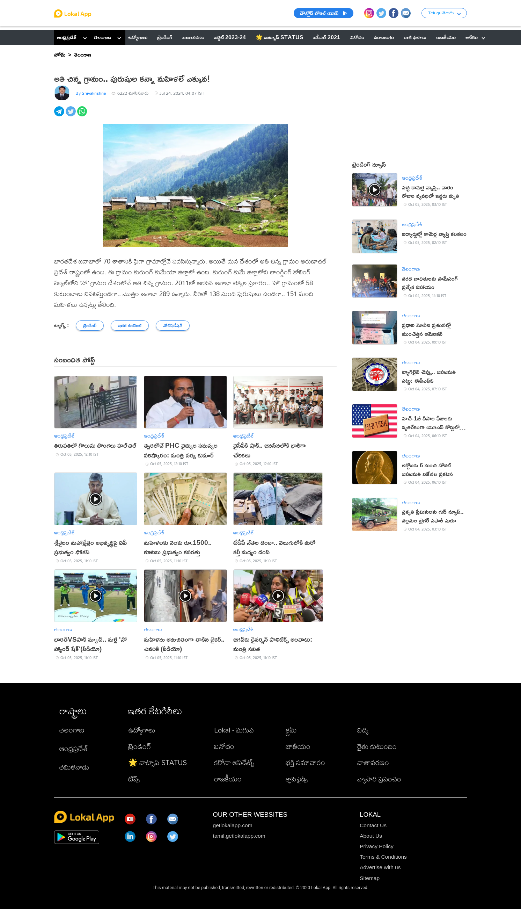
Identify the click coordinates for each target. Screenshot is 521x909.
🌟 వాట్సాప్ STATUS (157, 762)
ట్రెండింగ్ (139, 746)
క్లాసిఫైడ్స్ (297, 779)
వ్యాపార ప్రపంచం (379, 779)
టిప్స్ (134, 779)
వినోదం (224, 746)
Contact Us (373, 825)
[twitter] (71, 115)
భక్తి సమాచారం (305, 762)
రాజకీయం (228, 779)
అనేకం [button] (475, 37)
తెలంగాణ (102, 37)
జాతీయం (298, 746)
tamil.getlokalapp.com (239, 836)
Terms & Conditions (383, 857)
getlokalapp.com (232, 825)
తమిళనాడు (74, 767)
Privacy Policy (377, 846)
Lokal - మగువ (234, 730)
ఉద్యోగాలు (141, 730)
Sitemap (370, 878)
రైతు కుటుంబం (377, 746)
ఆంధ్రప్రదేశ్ (66, 37)
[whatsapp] (83, 115)
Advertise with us (380, 867)
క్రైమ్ (291, 730)
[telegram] (60, 115)
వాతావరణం (373, 762)
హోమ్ (59, 54)
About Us (371, 836)
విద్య (362, 730)
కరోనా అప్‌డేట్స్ (234, 762)
